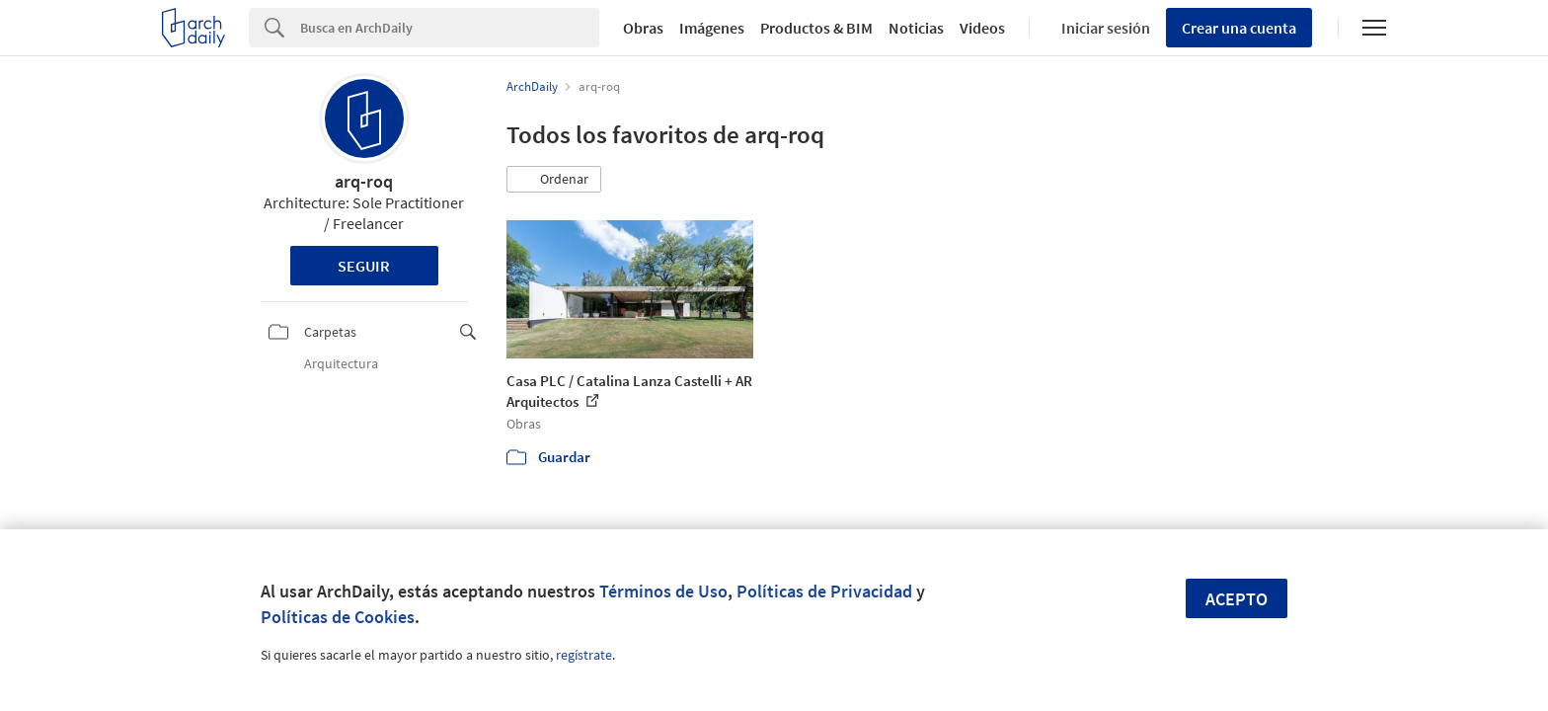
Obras (643, 28)
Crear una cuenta (1239, 28)
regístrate (584, 655)
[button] (553, 180)
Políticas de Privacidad (824, 591)
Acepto (1236, 599)
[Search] (449, 27)
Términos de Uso (663, 591)
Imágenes (711, 28)
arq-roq (364, 181)
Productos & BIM (816, 28)
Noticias (916, 28)
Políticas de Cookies (338, 616)
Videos (982, 28)
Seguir (364, 266)
